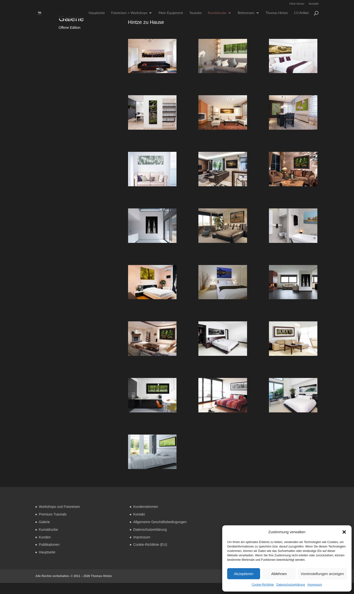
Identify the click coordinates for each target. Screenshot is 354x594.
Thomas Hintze (277, 13)
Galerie (44, 522)
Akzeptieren (243, 574)
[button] (344, 532)
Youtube (195, 13)
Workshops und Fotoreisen (59, 507)
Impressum (315, 584)
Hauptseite (97, 13)
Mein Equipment (171, 13)
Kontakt (314, 3)
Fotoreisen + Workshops (129, 13)
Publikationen (49, 545)
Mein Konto (296, 3)
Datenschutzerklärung (290, 584)
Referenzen (246, 13)
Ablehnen (279, 574)
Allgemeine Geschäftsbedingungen (160, 522)
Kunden (45, 537)
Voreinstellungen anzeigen (322, 574)
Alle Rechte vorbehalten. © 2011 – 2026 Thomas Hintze (73, 576)
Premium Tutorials (53, 514)
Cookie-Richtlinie (263, 584)
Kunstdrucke (217, 13)
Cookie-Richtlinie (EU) (150, 545)
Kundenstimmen (145, 507)
